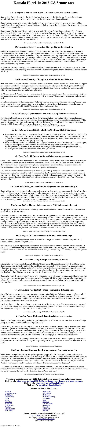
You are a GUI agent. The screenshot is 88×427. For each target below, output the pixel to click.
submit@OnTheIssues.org (46, 419)
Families (8, 407)
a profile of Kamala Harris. (50, 385)
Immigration (46, 398)
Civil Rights (9, 395)
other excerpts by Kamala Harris (49, 383)
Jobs (44, 400)
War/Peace (46, 409)
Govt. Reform (47, 391)
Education (8, 402)
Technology (46, 407)
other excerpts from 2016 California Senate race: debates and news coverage (49, 381)
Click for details (36, 415)
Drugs (7, 400)
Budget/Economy (10, 393)
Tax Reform (46, 405)
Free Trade (8, 410)
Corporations (9, 397)
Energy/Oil (8, 403)
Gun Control (47, 393)
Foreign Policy (10, 409)
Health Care (47, 395)
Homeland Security (49, 397)
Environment (9, 405)
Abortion (8, 391)
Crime (7, 398)
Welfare (45, 410)
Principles (46, 402)
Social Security (47, 403)
